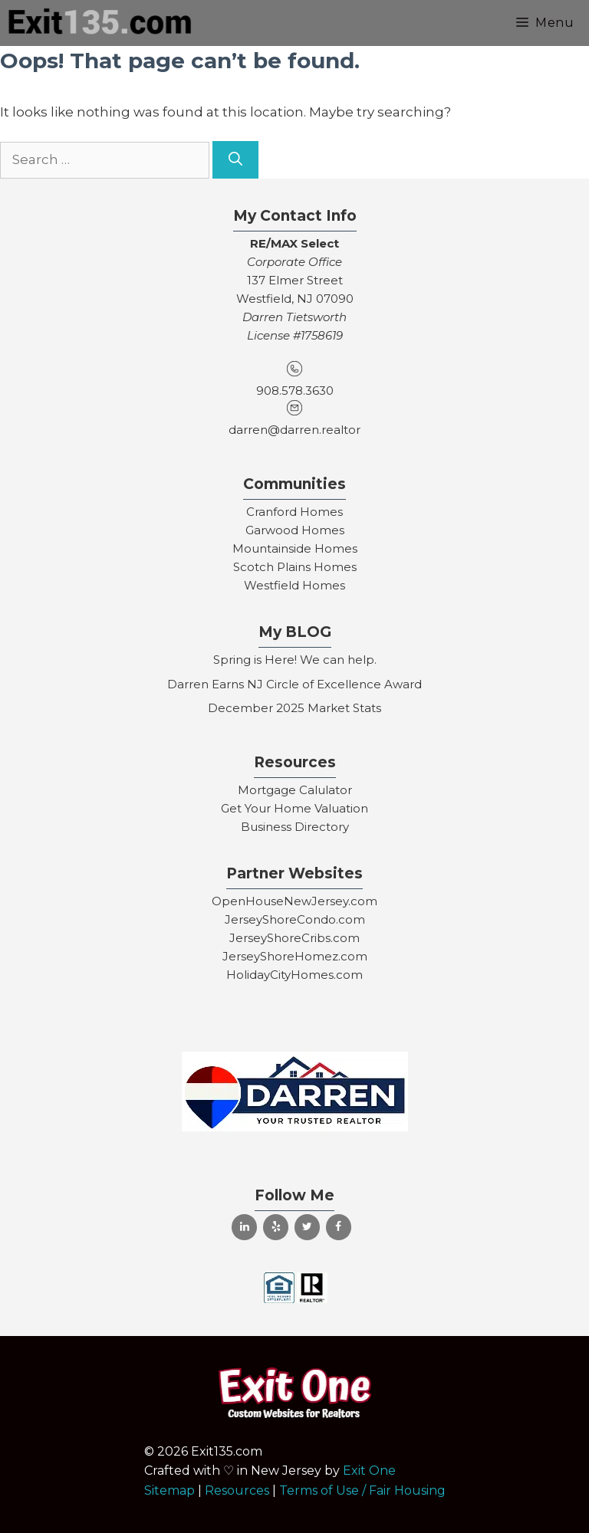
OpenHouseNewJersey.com (294, 901)
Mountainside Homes (294, 548)
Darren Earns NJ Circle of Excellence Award (294, 684)
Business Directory (295, 826)
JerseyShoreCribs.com (294, 938)
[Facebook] (338, 1227)
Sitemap (169, 1490)
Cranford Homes (294, 511)
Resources (237, 1490)
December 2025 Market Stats (294, 708)
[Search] (235, 160)
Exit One (369, 1470)
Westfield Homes (294, 585)
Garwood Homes (294, 530)
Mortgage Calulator (295, 790)
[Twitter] (307, 1227)
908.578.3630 (295, 390)
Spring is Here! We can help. (295, 659)
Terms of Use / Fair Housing (362, 1490)
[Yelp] (275, 1227)
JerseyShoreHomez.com (294, 956)
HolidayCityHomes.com (294, 974)
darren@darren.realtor (294, 429)
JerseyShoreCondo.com (295, 919)
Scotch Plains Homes (295, 567)
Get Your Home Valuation (294, 808)
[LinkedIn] (244, 1227)
